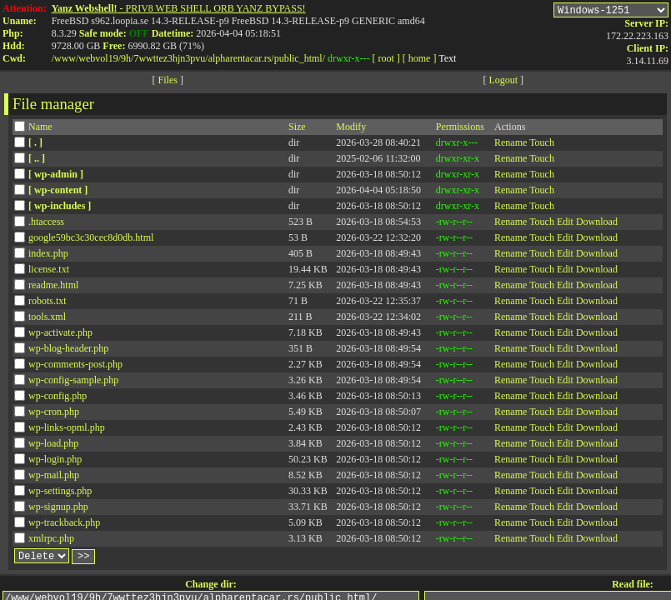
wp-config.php (57, 398)
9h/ (127, 58)
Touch (541, 145)
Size (297, 129)
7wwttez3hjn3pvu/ (170, 58)
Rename (510, 145)
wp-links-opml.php (66, 430)
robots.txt (47, 303)
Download (597, 224)
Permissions (460, 129)
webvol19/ (99, 58)
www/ (66, 58)
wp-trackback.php (64, 525)
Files (168, 82)
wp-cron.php (53, 414)
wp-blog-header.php (68, 351)
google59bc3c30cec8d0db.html (90, 240)
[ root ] (385, 58)
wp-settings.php (60, 493)
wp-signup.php (58, 509)
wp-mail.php (53, 477)
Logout (503, 82)
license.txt (48, 272)
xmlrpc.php (51, 541)
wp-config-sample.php (73, 382)
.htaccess (46, 224)
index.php (48, 256)
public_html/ (299, 58)
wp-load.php (53, 446)
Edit (565, 224)
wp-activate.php (60, 335)
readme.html (53, 287)
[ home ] (420, 58)
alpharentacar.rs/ (241, 58)
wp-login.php (55, 462)
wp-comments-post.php (75, 366)
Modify (351, 129)
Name (40, 129)
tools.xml (47, 319)
